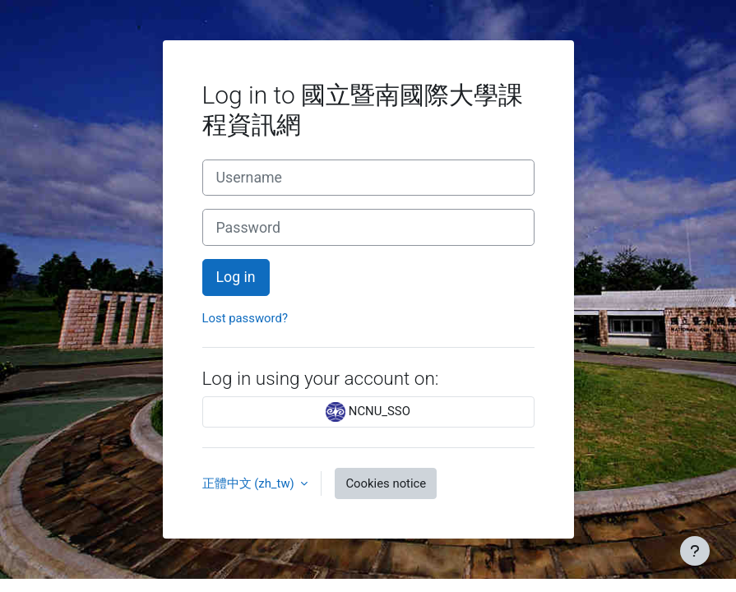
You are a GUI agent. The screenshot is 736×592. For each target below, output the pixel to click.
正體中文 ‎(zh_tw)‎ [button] (250, 483)
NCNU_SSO (368, 412)
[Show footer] (695, 551)
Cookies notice (385, 483)
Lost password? (245, 318)
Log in (236, 277)
